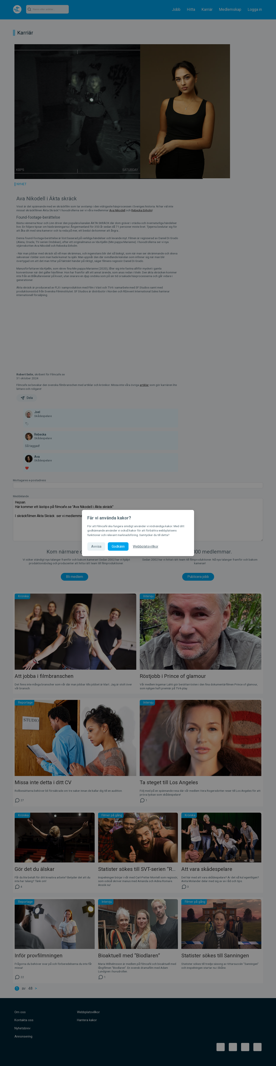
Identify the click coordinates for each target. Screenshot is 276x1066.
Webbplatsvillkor (145, 546)
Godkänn (118, 546)
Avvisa (96, 546)
